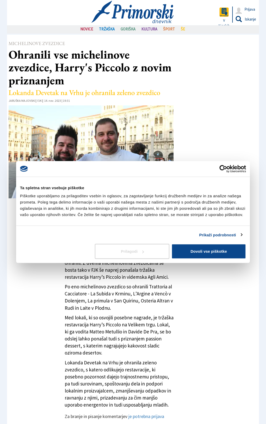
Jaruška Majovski (22, 101)
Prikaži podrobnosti (217, 234)
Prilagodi (132, 251)
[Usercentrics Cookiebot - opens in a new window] (223, 169)
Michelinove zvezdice (37, 43)
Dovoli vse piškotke (208, 251)
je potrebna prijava (146, 416)
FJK (39, 101)
